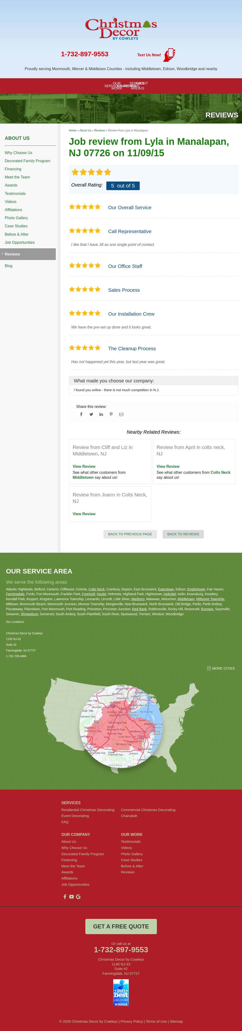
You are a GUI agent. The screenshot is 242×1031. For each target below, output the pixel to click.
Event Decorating (75, 816)
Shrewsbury (29, 614)
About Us (17, 138)
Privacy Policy (132, 1021)
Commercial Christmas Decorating (148, 810)
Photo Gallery (16, 218)
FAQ (65, 822)
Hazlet (101, 594)
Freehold (88, 594)
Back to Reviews (183, 534)
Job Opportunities (20, 242)
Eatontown (166, 589)
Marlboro (137, 599)
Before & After (17, 234)
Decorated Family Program (27, 161)
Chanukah (129, 816)
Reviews (12, 254)
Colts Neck (221, 472)
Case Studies (16, 226)
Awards (11, 185)
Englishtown (196, 589)
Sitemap (176, 1021)
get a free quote (121, 926)
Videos (10, 202)
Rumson (207, 609)
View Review (84, 466)
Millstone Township (210, 599)
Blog (8, 266)
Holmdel (170, 594)
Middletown (83, 477)
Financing (13, 169)
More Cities (223, 668)
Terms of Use (156, 1021)
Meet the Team (17, 177)
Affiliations (13, 210)
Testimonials (15, 194)
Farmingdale (15, 594)
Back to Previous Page (130, 534)
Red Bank (139, 609)
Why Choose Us (18, 153)
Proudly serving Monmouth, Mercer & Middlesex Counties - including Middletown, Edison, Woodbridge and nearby (121, 69)
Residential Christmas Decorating (88, 810)
